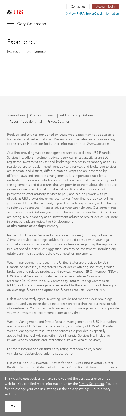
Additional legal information (80, 115)
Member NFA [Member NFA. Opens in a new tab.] (95, 290)
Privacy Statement (91, 384)
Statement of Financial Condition (60, 367)
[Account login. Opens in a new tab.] (105, 6)
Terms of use (16, 115)
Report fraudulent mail (26, 122)
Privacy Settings (58, 122)
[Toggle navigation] (26, 23)
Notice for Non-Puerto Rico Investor (76, 363)
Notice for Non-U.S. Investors (27, 363)
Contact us (78, 6)
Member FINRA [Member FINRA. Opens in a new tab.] (105, 272)
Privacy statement (42, 115)
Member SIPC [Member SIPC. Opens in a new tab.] (82, 272)
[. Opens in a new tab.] (15, 12)
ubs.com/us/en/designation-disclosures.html (44, 354)
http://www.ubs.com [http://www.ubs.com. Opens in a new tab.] (94, 144)
